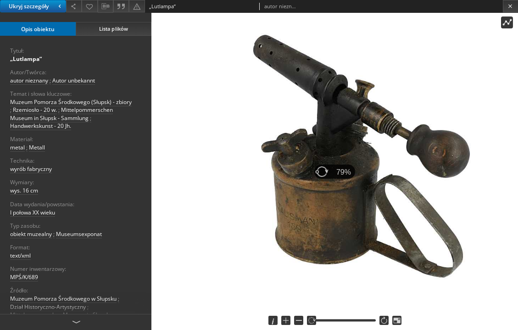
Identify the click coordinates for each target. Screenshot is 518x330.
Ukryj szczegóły (36, 6)
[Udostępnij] (74, 6)
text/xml (20, 255)
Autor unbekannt (73, 80)
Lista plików (113, 28)
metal (17, 147)
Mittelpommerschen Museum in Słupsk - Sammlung (61, 113)
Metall (37, 147)
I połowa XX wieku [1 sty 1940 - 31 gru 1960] (32, 212)
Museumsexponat (79, 234)
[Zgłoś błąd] (137, 6)
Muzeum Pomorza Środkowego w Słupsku (63, 298)
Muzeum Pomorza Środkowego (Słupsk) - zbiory (71, 102)
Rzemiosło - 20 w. (35, 110)
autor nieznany (29, 80)
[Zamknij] (510, 6)
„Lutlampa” (26, 59)
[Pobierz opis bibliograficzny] (105, 6)
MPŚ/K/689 (24, 277)
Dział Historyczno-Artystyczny (48, 307)
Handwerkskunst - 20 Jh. (40, 126)
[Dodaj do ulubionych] (89, 6)
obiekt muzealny (31, 234)
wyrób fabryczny (31, 169)
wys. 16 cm (24, 190)
